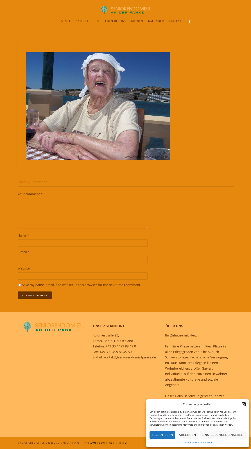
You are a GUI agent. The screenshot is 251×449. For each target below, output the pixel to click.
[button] (244, 404)
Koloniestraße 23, (106, 335)
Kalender (156, 21)
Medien (137, 21)
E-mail (24, 252)
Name (23, 235)
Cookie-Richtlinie (191, 442)
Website (24, 268)
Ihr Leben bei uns (111, 21)
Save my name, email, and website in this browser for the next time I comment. (81, 285)
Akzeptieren (162, 435)
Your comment (30, 194)
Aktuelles (84, 21)
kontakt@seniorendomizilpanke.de (129, 357)
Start (66, 21)
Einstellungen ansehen (223, 435)
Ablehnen (187, 435)
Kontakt (176, 21)
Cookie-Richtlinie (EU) (113, 443)
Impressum (206, 442)
